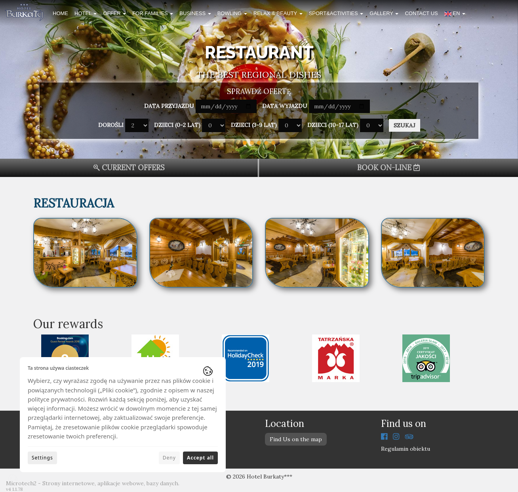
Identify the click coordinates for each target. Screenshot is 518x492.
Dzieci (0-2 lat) (177, 125)
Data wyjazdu (284, 106)
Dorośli (111, 125)
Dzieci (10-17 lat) (332, 125)
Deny (169, 457)
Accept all (200, 457)
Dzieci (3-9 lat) (254, 125)
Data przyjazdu (169, 106)
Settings (42, 457)
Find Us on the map (296, 439)
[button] (454, 15)
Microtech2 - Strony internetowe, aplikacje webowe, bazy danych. (92, 483)
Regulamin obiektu (405, 448)
